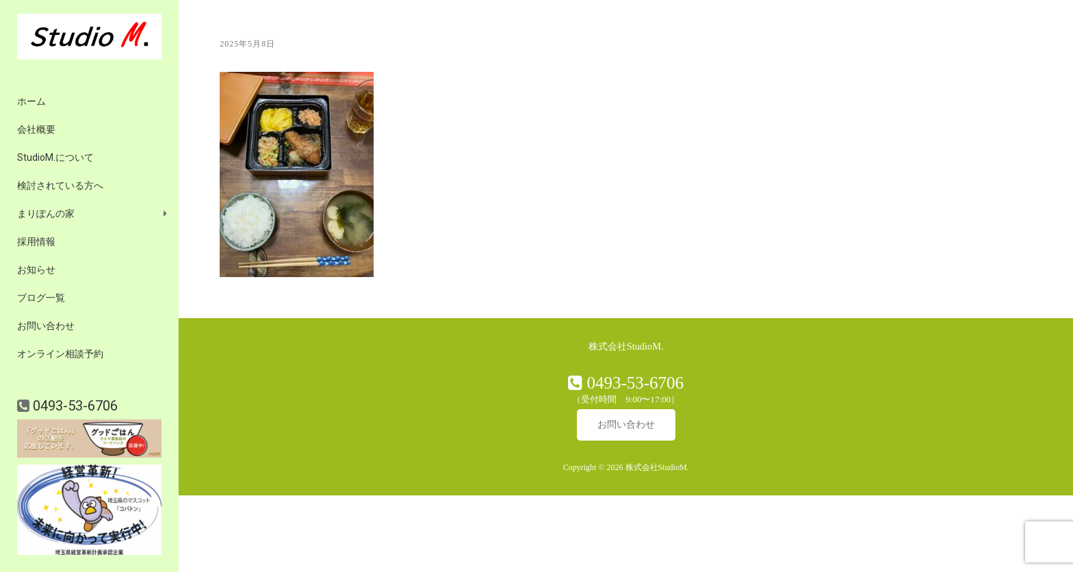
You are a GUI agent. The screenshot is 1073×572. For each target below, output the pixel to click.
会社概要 (36, 129)
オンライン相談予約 (60, 353)
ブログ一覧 (41, 297)
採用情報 (36, 241)
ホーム (31, 101)
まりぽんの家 (46, 213)
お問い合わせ (46, 325)
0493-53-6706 (73, 406)
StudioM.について (55, 157)
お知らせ (36, 269)
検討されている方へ (60, 185)
